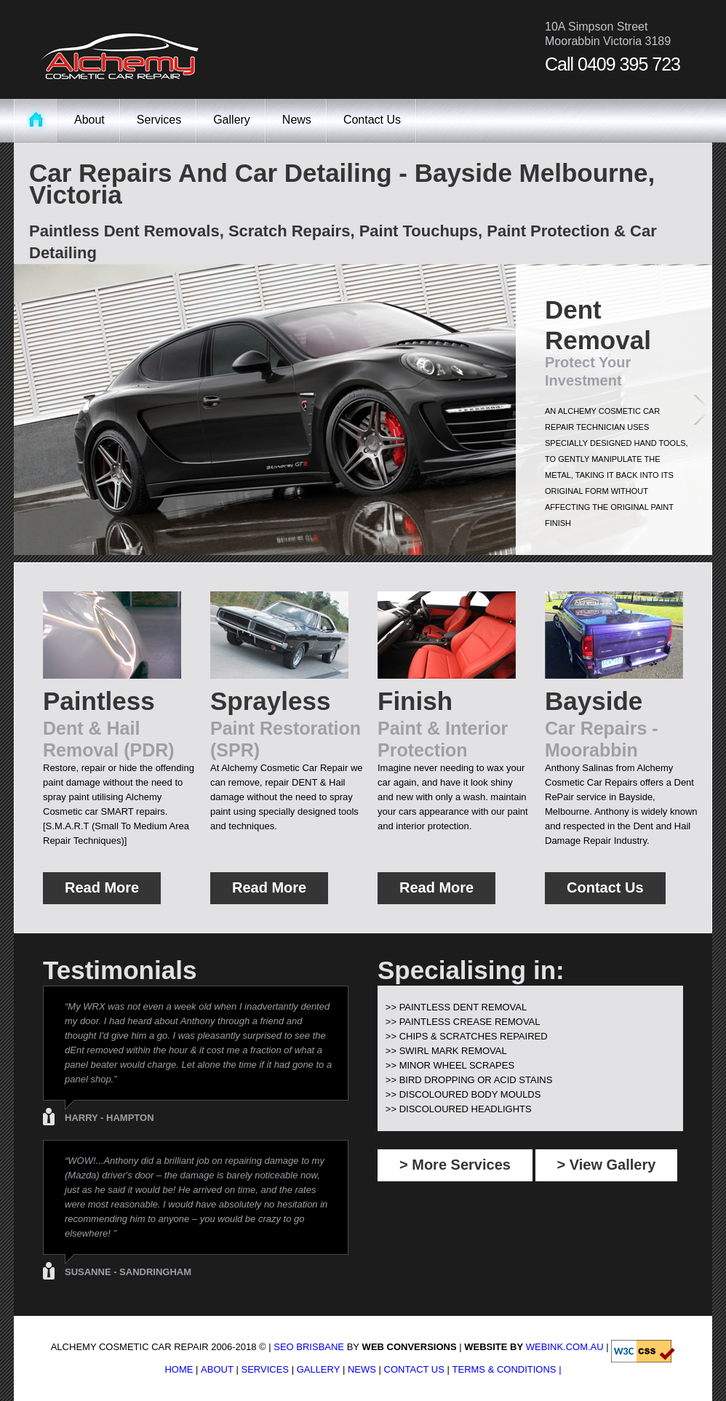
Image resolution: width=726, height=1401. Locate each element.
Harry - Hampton (109, 1117)
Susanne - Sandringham (128, 1271)
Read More (102, 887)
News (296, 119)
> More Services (455, 1165)
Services (159, 119)
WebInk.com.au (565, 1346)
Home (178, 1369)
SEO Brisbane (309, 1346)
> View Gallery (606, 1165)
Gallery (231, 119)
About (89, 119)
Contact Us (372, 119)
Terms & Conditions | (507, 1369)
